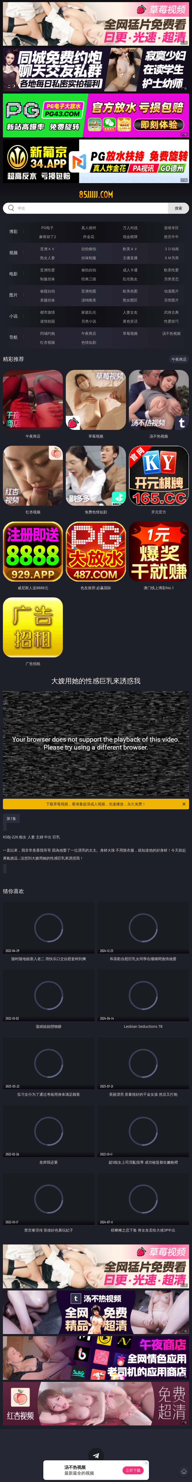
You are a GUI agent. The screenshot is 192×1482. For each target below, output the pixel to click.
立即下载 (133, 1470)
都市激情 (47, 312)
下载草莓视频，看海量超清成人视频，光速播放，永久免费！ (116, 804)
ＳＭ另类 (171, 257)
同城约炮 (47, 333)
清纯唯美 (88, 300)
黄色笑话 (130, 321)
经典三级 (88, 278)
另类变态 (171, 278)
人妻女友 (130, 312)
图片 (13, 295)
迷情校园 (47, 321)
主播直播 (130, 257)
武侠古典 (171, 312)
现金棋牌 (130, 236)
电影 (13, 274)
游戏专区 (171, 227)
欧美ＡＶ (130, 248)
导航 (13, 337)
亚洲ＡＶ (47, 248)
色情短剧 (88, 342)
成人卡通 (130, 269)
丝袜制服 (88, 257)
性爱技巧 (171, 321)
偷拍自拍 (88, 269)
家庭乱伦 (88, 312)
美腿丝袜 (47, 300)
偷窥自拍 (47, 291)
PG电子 (47, 227)
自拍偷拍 (88, 248)
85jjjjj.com (96, 194)
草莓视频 (130, 333)
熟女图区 (130, 300)
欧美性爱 (171, 269)
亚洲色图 (88, 291)
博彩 (13, 231)
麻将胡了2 (47, 236)
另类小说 (88, 321)
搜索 (178, 208)
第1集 (11, 818)
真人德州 (88, 227)
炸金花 (88, 236)
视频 (13, 252)
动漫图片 (171, 291)
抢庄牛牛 (171, 236)
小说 (13, 316)
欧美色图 (130, 291)
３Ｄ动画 (171, 248)
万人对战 (130, 227)
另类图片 (171, 300)
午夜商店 (88, 333)
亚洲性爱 (47, 269)
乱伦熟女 (130, 278)
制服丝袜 (47, 278)
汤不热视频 (171, 333)
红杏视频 (47, 342)
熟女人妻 (47, 257)
